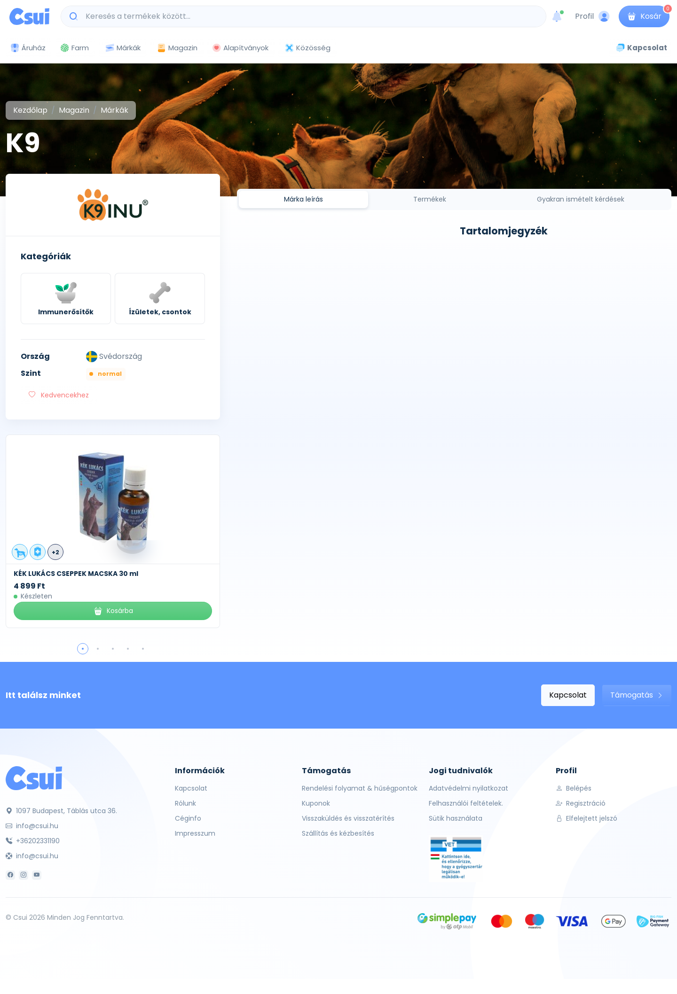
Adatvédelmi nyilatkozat (468, 788)
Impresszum (195, 833)
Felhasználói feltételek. (466, 803)
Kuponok (316, 803)
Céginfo (188, 818)
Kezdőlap (30, 110)
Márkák (123, 48)
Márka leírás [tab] (303, 199)
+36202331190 (33, 841)
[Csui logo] (29, 16)
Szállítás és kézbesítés (338, 833)
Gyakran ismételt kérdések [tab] (580, 199)
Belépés (573, 788)
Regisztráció (581, 803)
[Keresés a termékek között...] (308, 16)
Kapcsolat (568, 695)
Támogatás (636, 695)
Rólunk (185, 803)
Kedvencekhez (59, 395)
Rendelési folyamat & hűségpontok (359, 788)
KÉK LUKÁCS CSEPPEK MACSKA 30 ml (76, 573)
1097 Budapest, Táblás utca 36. (61, 810)
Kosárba (113, 611)
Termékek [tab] (429, 199)
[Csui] (34, 777)
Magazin (177, 48)
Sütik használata (455, 818)
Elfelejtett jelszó (586, 818)
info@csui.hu (32, 826)
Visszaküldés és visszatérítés (348, 818)
